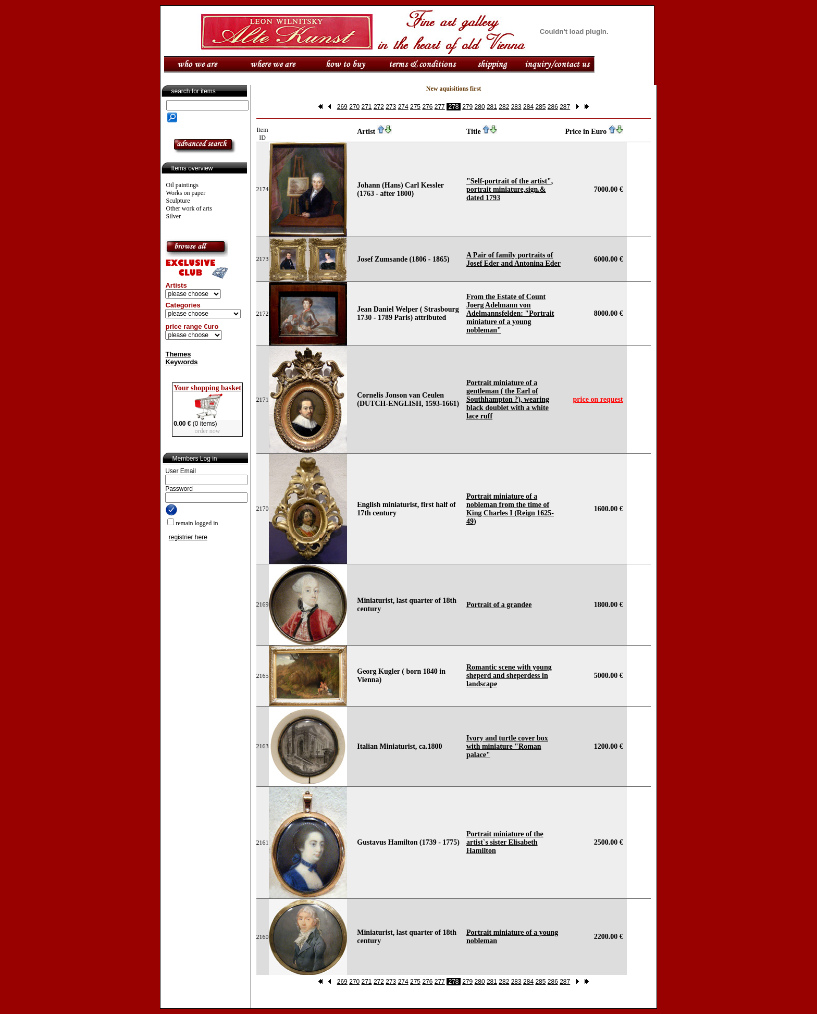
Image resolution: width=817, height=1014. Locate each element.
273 (391, 106)
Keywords (181, 362)
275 (415, 106)
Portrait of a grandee (499, 605)
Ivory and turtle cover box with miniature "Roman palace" (507, 746)
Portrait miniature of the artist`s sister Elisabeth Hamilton (504, 842)
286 (553, 106)
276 (427, 106)
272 (379, 106)
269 (342, 106)
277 (440, 106)
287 (565, 106)
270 (354, 106)
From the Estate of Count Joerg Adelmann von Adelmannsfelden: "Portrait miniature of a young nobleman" (510, 313)
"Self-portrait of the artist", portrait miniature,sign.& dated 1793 (509, 189)
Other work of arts (189, 208)
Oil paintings (182, 185)
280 (480, 106)
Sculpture (178, 200)
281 (492, 106)
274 (403, 106)
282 (504, 106)
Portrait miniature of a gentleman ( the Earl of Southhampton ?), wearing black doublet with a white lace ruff (507, 399)
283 (516, 106)
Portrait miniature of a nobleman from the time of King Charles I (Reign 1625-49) (510, 508)
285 (540, 106)
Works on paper (186, 192)
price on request (598, 399)
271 (367, 106)
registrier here (188, 537)
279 (467, 106)
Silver (173, 216)
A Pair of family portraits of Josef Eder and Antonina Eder (513, 259)
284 (528, 106)
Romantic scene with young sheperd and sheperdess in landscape (509, 675)
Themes (178, 354)
